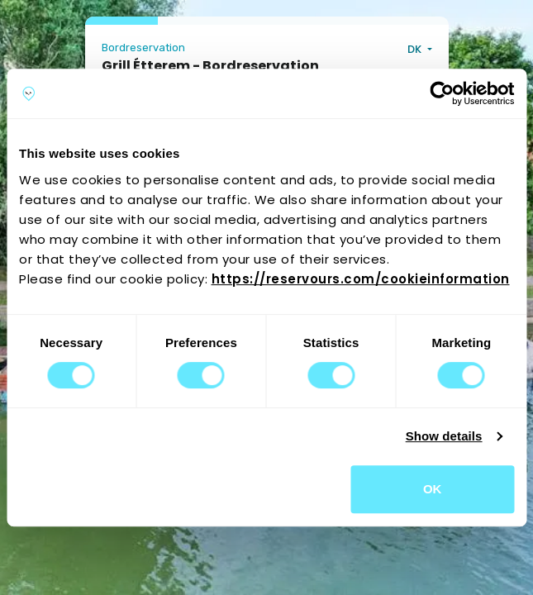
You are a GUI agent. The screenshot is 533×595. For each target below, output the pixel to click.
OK (432, 489)
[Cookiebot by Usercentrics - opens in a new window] (441, 93)
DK (415, 49)
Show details (444, 436)
